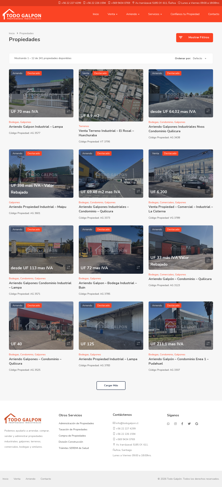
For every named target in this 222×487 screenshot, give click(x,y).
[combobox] (199, 58)
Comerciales (167, 202)
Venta (112, 14)
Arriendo (132, 14)
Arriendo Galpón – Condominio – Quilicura (180, 279)
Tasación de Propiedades (73, 429)
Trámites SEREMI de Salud (74, 448)
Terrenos (84, 126)
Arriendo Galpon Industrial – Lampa (36, 127)
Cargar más (111, 385)
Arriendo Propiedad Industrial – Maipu (37, 207)
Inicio (96, 14)
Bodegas (14, 122)
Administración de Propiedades (76, 423)
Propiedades (27, 33)
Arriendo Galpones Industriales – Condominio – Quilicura (104, 209)
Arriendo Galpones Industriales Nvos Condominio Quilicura (176, 129)
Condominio (166, 122)
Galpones (25, 122)
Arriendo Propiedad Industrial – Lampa (108, 359)
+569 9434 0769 (120, 3)
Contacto (213, 14)
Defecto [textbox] (197, 58)
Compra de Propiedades (72, 435)
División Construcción (71, 442)
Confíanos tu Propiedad (185, 14)
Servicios (155, 14)
